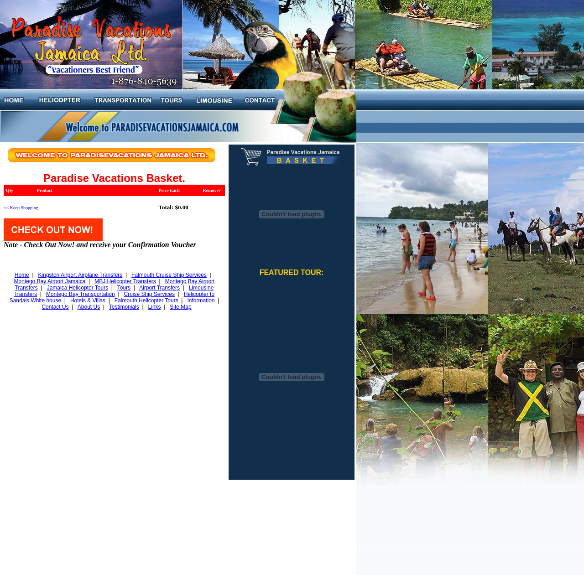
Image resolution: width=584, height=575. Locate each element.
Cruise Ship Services (149, 294)
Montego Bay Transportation (80, 294)
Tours (123, 288)
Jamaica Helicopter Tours (78, 288)
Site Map (180, 307)
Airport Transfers (159, 288)
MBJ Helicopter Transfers (125, 281)
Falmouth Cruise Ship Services (169, 275)
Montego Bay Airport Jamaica (50, 281)
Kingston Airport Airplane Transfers (80, 275)
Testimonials (124, 307)
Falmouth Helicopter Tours (146, 300)
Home (22, 275)
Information (200, 300)
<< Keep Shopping (21, 207)
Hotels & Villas (87, 300)
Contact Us (55, 307)
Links (154, 307)
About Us (89, 307)
